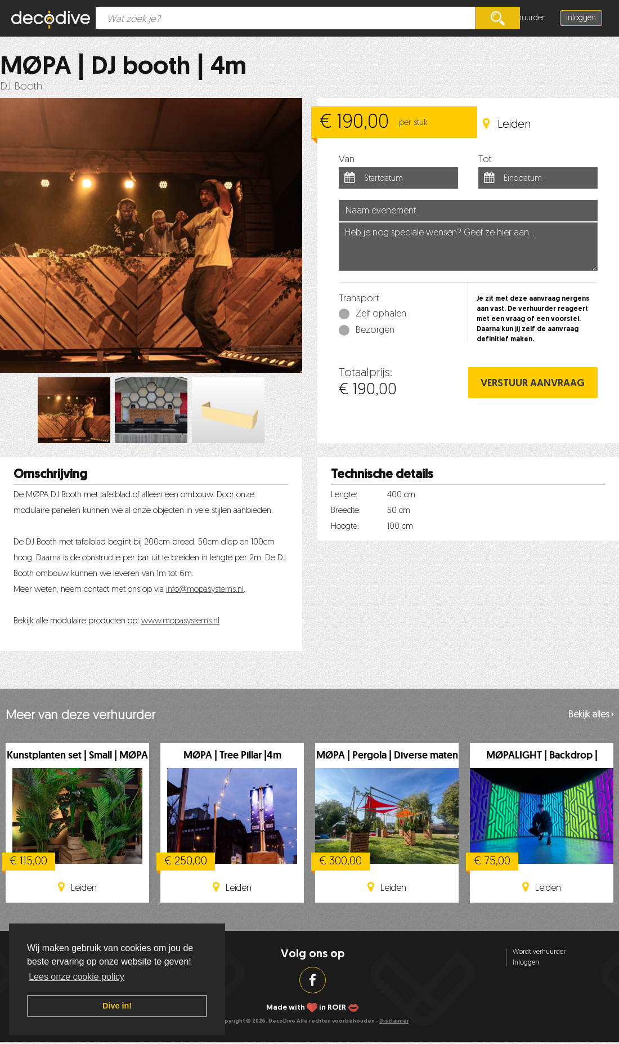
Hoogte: (345, 527)
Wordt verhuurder (539, 952)
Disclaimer (394, 1021)
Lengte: (344, 495)
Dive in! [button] (117, 1005)
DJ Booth (21, 87)
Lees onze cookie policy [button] (76, 976)
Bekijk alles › (590, 715)
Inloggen (581, 18)
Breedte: (346, 511)
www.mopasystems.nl (180, 621)
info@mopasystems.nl (205, 590)
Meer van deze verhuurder (80, 716)
